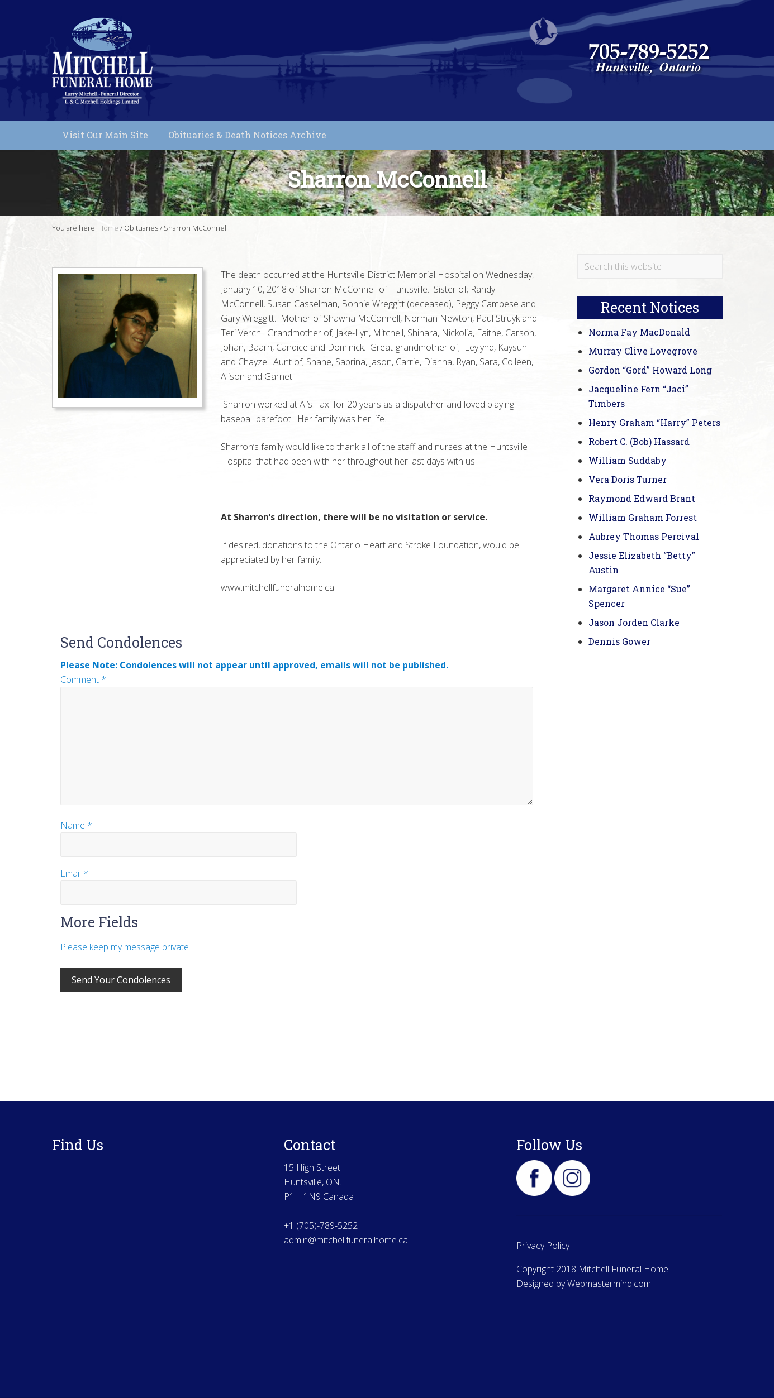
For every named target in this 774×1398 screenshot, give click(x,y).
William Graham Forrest (642, 517)
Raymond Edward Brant (641, 498)
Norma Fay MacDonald (639, 332)
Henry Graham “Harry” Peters (654, 422)
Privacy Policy (542, 1245)
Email (74, 873)
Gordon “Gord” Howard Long (650, 370)
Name (76, 825)
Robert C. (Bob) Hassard (639, 441)
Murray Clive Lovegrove (642, 351)
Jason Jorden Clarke (634, 622)
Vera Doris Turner (627, 479)
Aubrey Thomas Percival (643, 536)
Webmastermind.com (609, 1283)
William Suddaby (627, 460)
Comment (83, 679)
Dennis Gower (619, 641)
